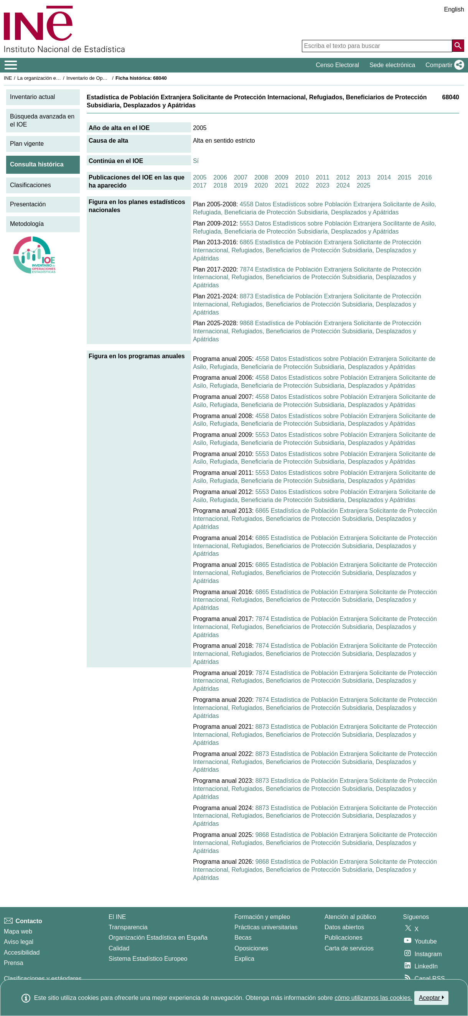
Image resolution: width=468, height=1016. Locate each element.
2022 (302, 185)
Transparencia (128, 927)
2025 (364, 185)
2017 (200, 185)
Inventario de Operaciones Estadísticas (109, 78)
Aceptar (431, 997)
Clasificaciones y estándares (43, 978)
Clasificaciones (30, 185)
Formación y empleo (262, 917)
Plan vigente (27, 143)
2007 (241, 177)
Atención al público (350, 917)
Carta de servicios (349, 948)
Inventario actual (32, 97)
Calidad (119, 948)
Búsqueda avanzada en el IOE (42, 120)
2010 (302, 177)
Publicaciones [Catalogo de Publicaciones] (344, 937)
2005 (200, 177)
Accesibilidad (22, 952)
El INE (117, 917)
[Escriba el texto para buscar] (377, 46)
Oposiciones (251, 948)
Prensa (13, 963)
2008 (261, 177)
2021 (281, 185)
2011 (323, 177)
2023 (323, 185)
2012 (343, 177)
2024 (343, 185)
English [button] (454, 9)
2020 (261, 185)
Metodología (27, 224)
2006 (220, 177)
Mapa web (18, 931)
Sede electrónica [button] (392, 65)
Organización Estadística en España (158, 937)
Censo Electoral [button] (337, 65)
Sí (196, 161)
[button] (443, 65)
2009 (281, 177)
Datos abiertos (344, 927)
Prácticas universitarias (266, 927)
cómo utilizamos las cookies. (373, 998)
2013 (364, 177)
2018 (220, 185)
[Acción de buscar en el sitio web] (458, 46)
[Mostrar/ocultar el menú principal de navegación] (11, 65)
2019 (241, 185)
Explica (244, 958)
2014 (384, 177)
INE (8, 78)
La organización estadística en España (59, 78)
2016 (425, 177)
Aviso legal (18, 942)
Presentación (28, 204)
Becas (242, 937)
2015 (405, 177)
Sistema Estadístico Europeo (148, 958)
